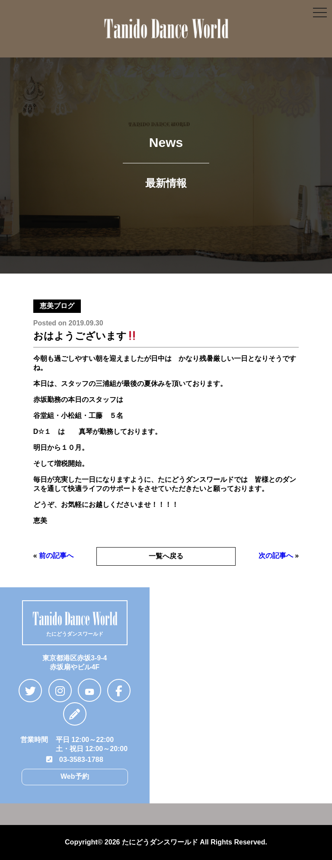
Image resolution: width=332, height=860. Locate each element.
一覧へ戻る (166, 556)
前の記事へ (56, 555)
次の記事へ (276, 555)
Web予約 (75, 776)
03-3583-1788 (75, 759)
